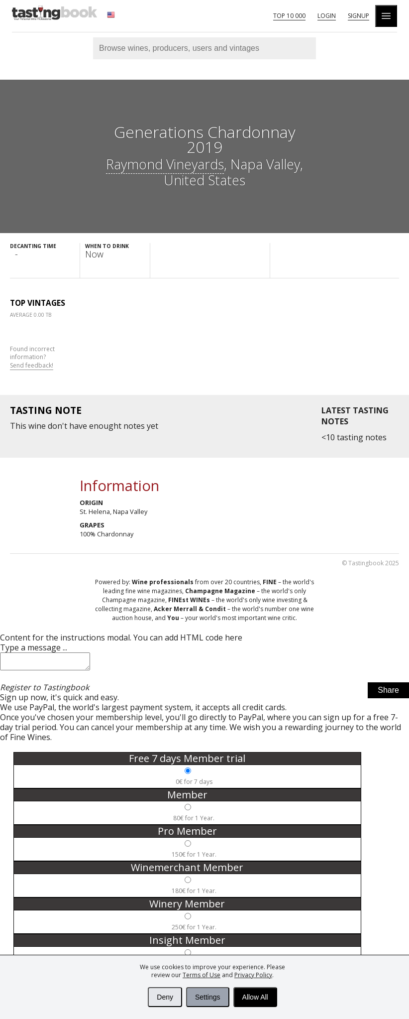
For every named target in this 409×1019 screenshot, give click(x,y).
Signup (358, 15)
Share (388, 693)
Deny (165, 997)
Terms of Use (201, 975)
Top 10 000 (289, 15)
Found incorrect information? (32, 358)
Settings (207, 997)
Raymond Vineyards (165, 164)
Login (326, 15)
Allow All (255, 997)
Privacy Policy (253, 975)
